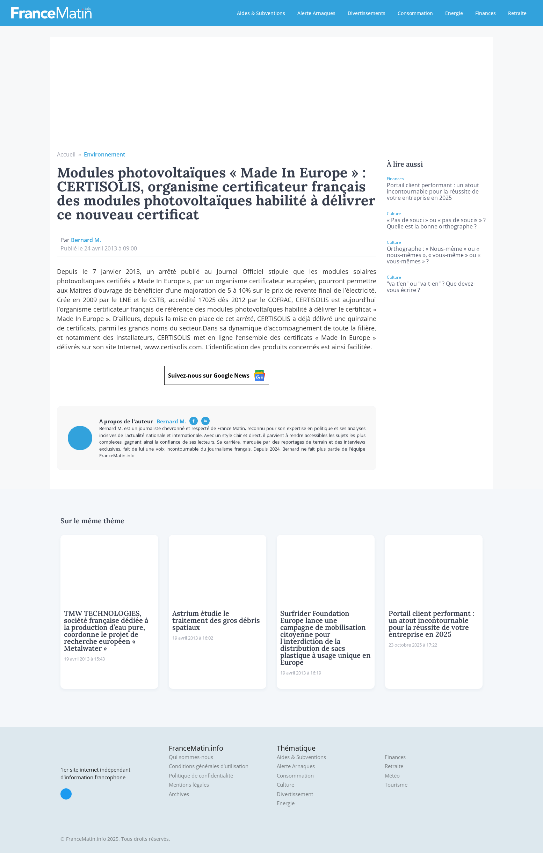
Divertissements (366, 13)
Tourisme (396, 784)
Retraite (517, 13)
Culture (285, 784)
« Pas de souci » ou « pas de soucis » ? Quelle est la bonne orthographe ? (436, 223)
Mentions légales (189, 784)
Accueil (66, 154)
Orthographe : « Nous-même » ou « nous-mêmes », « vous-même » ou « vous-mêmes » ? (433, 255)
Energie (454, 13)
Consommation (415, 13)
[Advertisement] (271, 98)
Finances (485, 13)
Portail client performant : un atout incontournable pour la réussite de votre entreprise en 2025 (433, 191)
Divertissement (295, 794)
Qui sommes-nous (191, 757)
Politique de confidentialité (201, 775)
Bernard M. (86, 240)
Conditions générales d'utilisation (208, 766)
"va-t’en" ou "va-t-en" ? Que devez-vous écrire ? (431, 287)
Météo (392, 775)
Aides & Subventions (261, 13)
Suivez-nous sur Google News (216, 375)
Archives (179, 794)
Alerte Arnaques (316, 13)
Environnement (104, 154)
